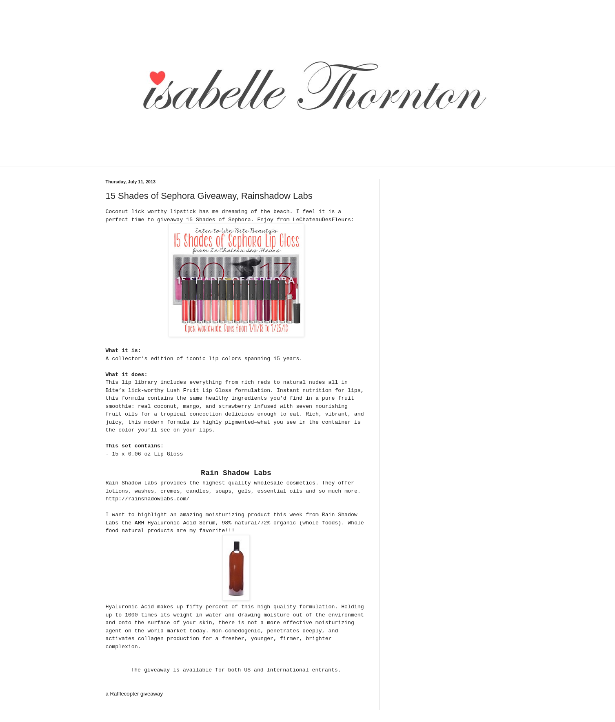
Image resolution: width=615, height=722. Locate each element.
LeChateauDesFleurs (322, 220)
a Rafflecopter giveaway (134, 694)
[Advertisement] (248, 161)
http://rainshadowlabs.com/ (148, 499)
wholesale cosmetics (284, 483)
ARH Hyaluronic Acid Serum (175, 523)
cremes (170, 491)
